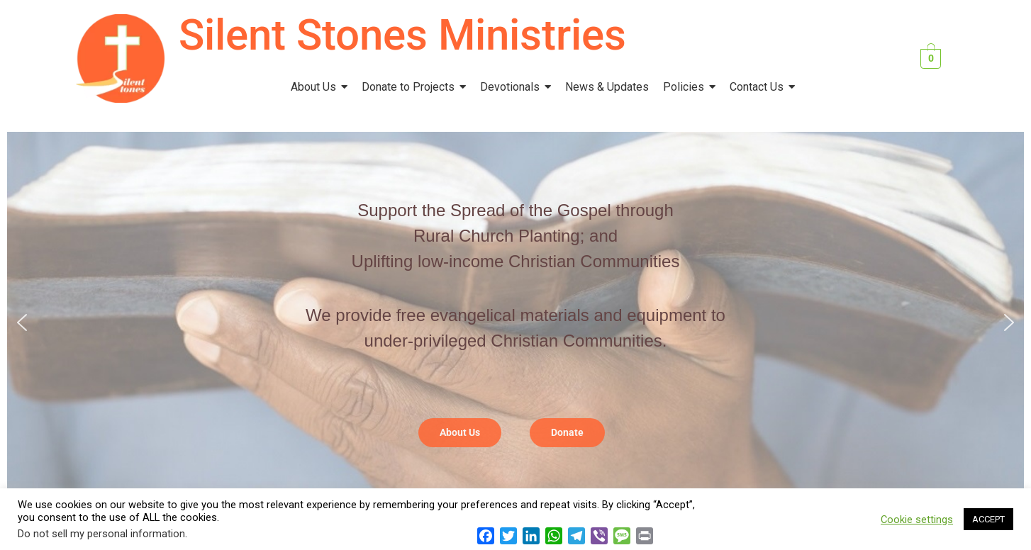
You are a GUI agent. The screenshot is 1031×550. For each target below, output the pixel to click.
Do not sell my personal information (101, 533)
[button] (22, 322)
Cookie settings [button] (917, 519)
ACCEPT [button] (988, 519)
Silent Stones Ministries (402, 35)
